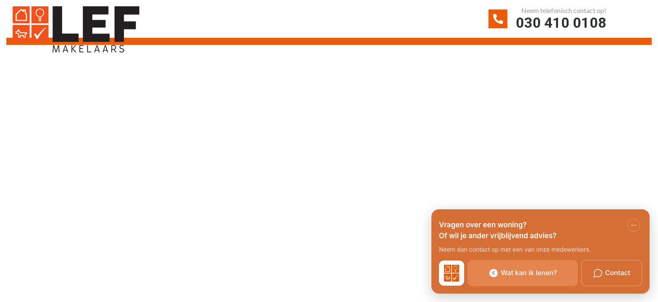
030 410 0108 (561, 22)
